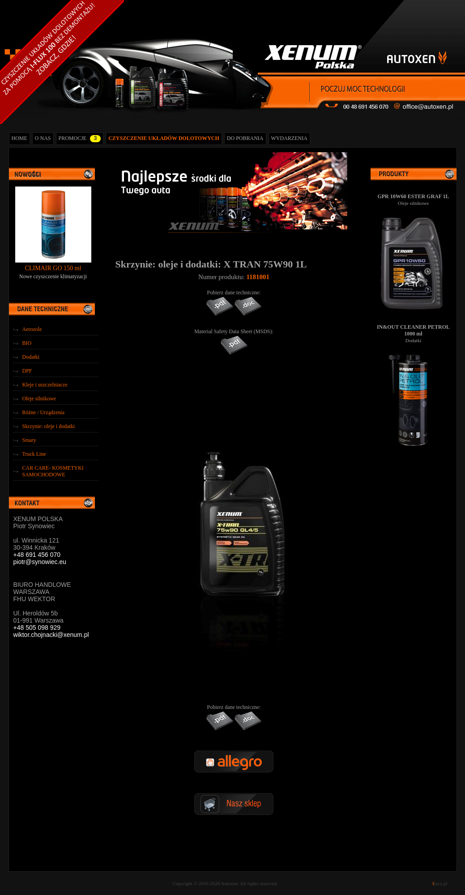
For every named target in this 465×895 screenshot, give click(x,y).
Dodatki (31, 357)
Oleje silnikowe (39, 398)
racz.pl (439, 883)
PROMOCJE (80, 138)
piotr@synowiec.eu (40, 561)
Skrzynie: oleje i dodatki (48, 426)
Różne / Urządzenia (43, 412)
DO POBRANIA (245, 138)
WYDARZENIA (289, 138)
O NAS (43, 138)
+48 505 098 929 (37, 627)
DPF (27, 371)
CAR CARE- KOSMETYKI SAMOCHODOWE (53, 471)
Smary (29, 440)
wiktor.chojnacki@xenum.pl (51, 634)
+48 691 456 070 (37, 554)
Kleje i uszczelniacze (45, 385)
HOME (19, 138)
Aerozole (32, 329)
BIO (27, 343)
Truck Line (34, 454)
